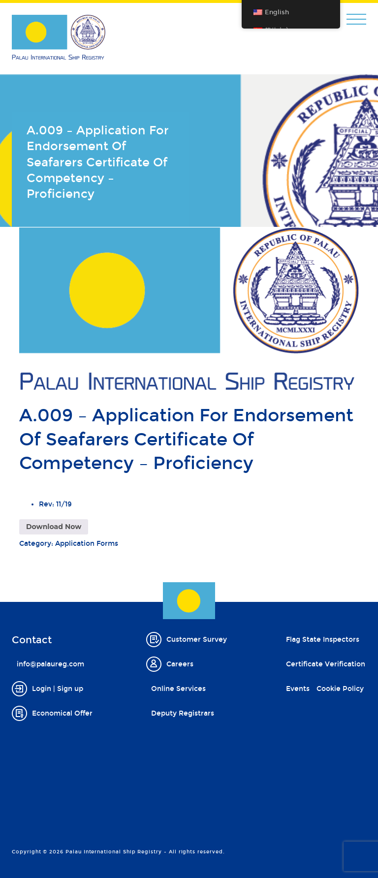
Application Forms (86, 543)
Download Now (53, 526)
